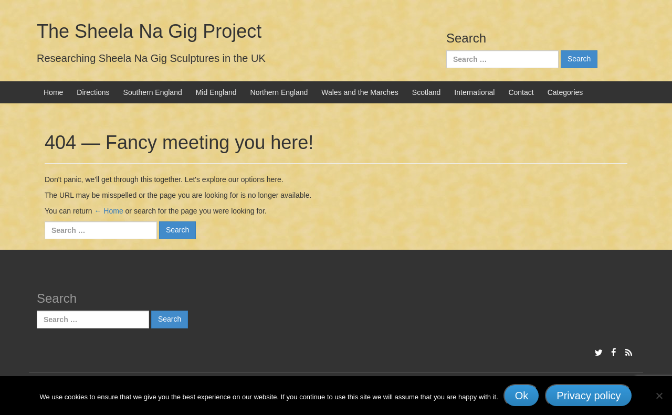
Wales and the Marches (359, 92)
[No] (659, 395)
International (474, 92)
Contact (520, 92)
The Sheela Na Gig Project (149, 31)
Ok (522, 395)
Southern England (152, 92)
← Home (108, 211)
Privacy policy (588, 395)
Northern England (279, 92)
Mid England (216, 92)
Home (53, 92)
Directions (93, 92)
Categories (565, 92)
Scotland (426, 92)
